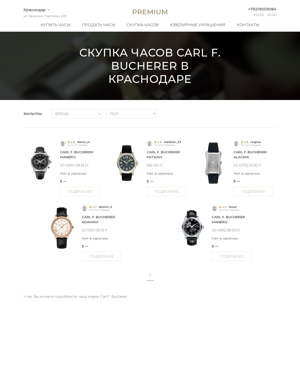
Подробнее (80, 191)
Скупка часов (143, 25)
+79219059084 (262, 9)
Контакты (248, 25)
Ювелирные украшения (197, 25)
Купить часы (55, 25)
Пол (114, 114)
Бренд (61, 114)
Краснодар (34, 10)
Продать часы (98, 25)
